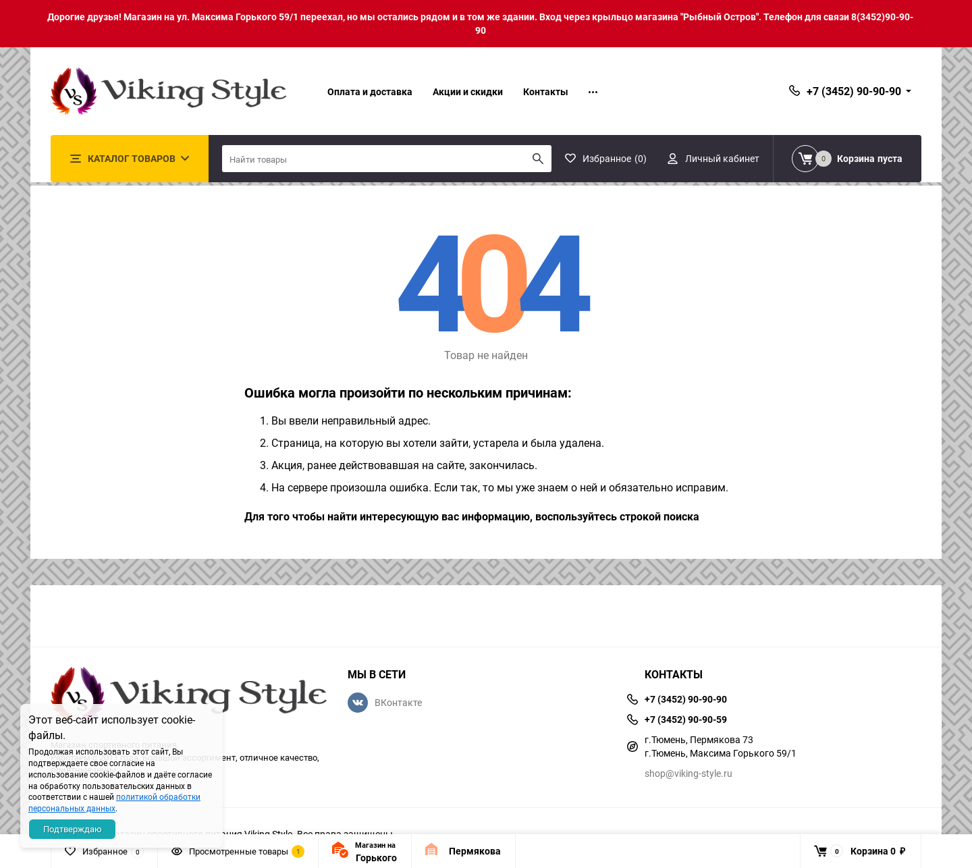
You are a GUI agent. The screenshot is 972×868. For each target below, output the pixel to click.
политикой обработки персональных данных (114, 802)
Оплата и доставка (369, 91)
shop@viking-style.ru (688, 773)
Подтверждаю (72, 829)
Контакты (545, 91)
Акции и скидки (468, 91)
